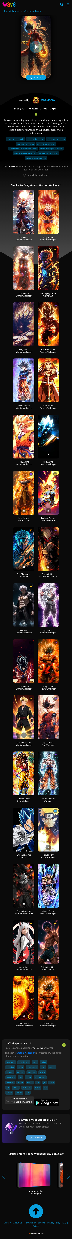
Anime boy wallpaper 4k (36, 158)
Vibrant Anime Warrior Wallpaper (48, 912)
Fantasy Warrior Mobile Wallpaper (48, 519)
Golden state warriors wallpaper (23, 148)
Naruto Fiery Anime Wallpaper (48, 856)
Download (36, 77)
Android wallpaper (25, 1052)
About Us (17, 1222)
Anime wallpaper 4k (15, 139)
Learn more (36, 1137)
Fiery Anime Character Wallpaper (24, 1024)
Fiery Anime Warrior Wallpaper (48, 238)
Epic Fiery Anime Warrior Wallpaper (48, 350)
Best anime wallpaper (56, 139)
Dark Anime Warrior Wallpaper (24, 631)
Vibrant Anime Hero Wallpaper (24, 799)
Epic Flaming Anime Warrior (24, 519)
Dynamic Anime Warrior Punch (24, 856)
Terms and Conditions (34, 1222)
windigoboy (43, 100)
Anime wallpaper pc (26, 144)
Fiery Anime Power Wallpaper (48, 687)
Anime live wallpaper (45, 144)
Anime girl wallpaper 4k (48, 153)
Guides (36, 1226)
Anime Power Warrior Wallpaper (24, 406)
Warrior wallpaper (33, 11)
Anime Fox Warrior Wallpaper (24, 968)
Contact (7, 1222)
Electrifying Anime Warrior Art (48, 294)
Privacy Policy (53, 1222)
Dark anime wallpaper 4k (24, 153)
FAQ (64, 1222)
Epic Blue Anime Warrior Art (24, 575)
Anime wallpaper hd (35, 139)
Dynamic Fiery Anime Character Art (48, 575)
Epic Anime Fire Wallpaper (48, 743)
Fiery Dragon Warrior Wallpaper (48, 1024)
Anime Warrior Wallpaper (48, 799)
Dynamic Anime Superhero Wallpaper (24, 912)
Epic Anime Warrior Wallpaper (24, 238)
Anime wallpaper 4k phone (51, 148)
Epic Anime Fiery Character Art (48, 968)
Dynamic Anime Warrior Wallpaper (24, 743)
